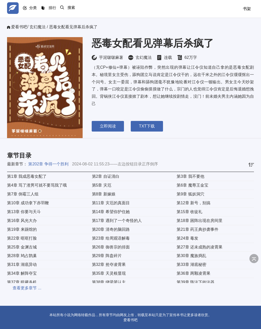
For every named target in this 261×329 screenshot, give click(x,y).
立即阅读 (108, 126)
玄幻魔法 (37, 27)
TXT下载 (149, 126)
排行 (58, 9)
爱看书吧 (19, 27)
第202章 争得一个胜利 (48, 164)
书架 (247, 9)
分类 (37, 9)
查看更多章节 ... (21, 288)
